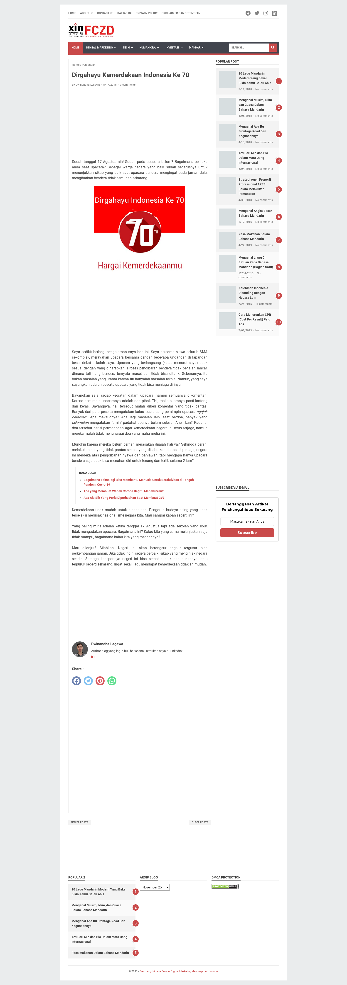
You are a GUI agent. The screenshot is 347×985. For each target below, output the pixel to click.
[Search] (249, 48)
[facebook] (76, 680)
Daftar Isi (124, 13)
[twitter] (88, 680)
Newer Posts (79, 822)
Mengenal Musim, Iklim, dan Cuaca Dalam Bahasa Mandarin (256, 104)
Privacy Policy (147, 13)
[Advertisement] (140, 123)
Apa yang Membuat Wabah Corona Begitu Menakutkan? (124, 491)
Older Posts (200, 822)
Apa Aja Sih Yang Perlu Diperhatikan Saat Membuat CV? (124, 498)
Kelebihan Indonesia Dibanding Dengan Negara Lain (253, 292)
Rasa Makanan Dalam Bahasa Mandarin (100, 953)
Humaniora (148, 47)
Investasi (172, 47)
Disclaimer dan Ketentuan (181, 13)
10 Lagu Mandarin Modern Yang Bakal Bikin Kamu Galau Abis (255, 78)
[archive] (155, 887)
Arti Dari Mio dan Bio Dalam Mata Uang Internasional (253, 157)
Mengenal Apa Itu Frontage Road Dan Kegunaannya (252, 131)
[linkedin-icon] (275, 13)
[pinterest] (100, 680)
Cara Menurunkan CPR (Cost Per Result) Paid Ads (255, 319)
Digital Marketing (99, 47)
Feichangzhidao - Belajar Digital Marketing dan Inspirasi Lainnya (179, 971)
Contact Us (105, 13)
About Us (86, 13)
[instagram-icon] (266, 13)
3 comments (127, 84)
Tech (126, 47)
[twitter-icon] (257, 13)
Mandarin (196, 47)
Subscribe (247, 533)
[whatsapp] (111, 680)
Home (72, 13)
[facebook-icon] (248, 13)
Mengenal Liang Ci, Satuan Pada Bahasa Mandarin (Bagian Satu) (256, 262)
